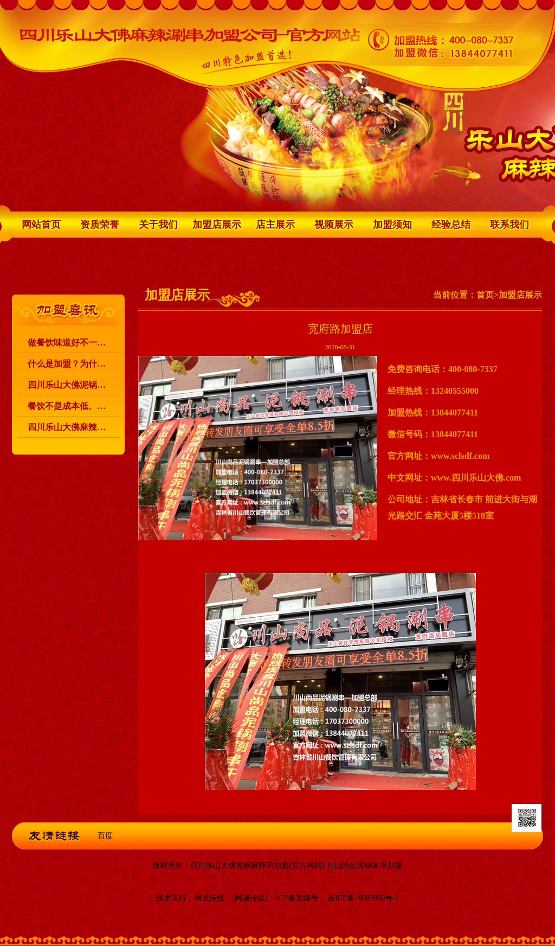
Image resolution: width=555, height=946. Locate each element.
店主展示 (275, 224)
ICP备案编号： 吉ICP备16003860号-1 (337, 898)
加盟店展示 (216, 224)
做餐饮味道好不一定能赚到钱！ (74, 342)
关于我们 (158, 224)
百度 (105, 836)
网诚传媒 (209, 898)
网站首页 (41, 224)
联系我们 (509, 224)
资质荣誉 (99, 224)
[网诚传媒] (249, 898)
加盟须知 (392, 224)
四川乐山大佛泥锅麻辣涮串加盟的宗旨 (74, 384)
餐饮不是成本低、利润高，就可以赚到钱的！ (74, 406)
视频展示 (333, 224)
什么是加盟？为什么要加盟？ (74, 363)
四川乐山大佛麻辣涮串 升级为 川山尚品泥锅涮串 (74, 427)
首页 (485, 294)
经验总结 (450, 224)
